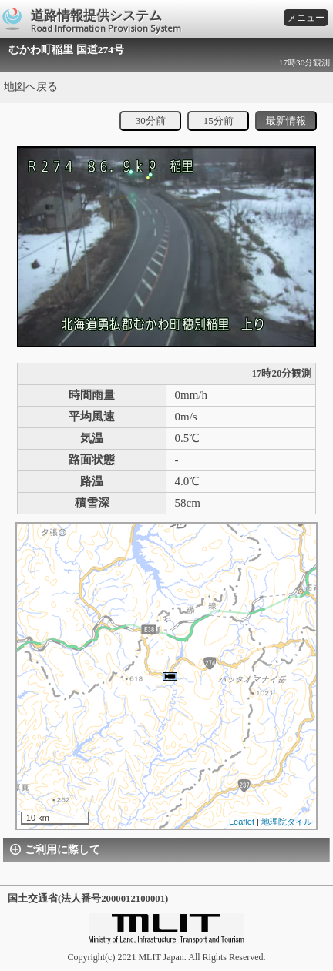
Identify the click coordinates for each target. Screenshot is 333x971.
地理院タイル (286, 821)
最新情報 (286, 120)
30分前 (151, 120)
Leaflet (241, 821)
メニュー (306, 17)
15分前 (219, 120)
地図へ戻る (31, 86)
